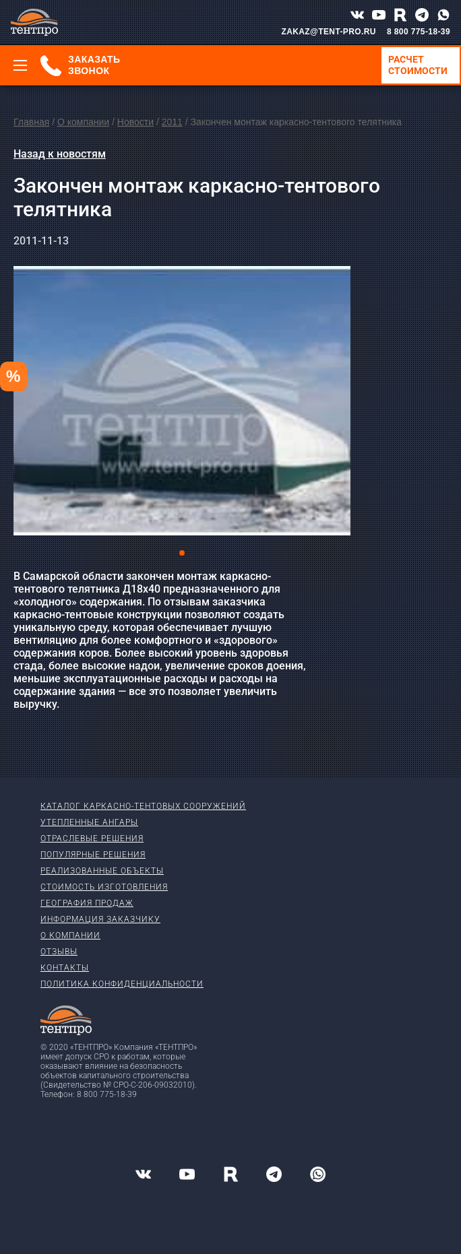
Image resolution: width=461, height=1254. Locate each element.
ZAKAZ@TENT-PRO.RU (328, 31)
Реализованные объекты (102, 871)
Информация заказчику (100, 919)
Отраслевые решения (92, 838)
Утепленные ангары (89, 822)
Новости (135, 122)
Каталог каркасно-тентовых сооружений (143, 806)
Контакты (64, 967)
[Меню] (20, 65)
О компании (83, 122)
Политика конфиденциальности (122, 984)
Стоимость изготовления (104, 887)
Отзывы (59, 951)
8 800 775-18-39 (418, 31)
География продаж (86, 903)
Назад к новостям (59, 153)
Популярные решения (93, 854)
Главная (31, 122)
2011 (172, 122)
